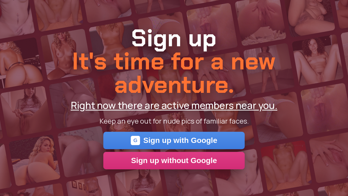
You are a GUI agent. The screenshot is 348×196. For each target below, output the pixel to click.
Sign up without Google (174, 160)
